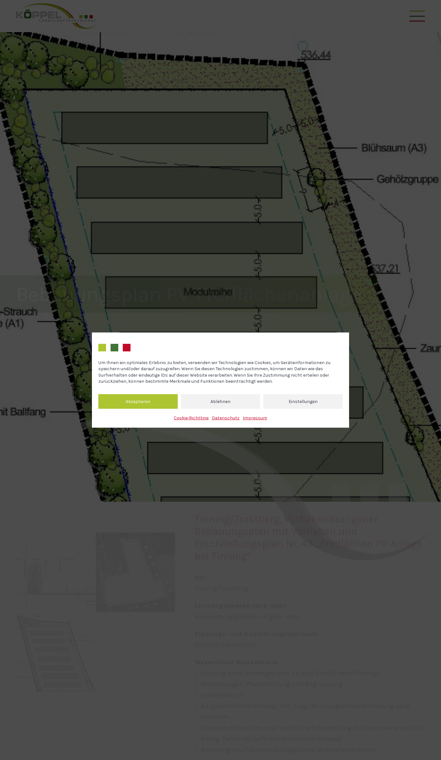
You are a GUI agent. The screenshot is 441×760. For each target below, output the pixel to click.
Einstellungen (303, 401)
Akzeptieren (138, 401)
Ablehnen (220, 401)
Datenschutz (225, 418)
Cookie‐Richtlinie (191, 418)
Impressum (255, 418)
